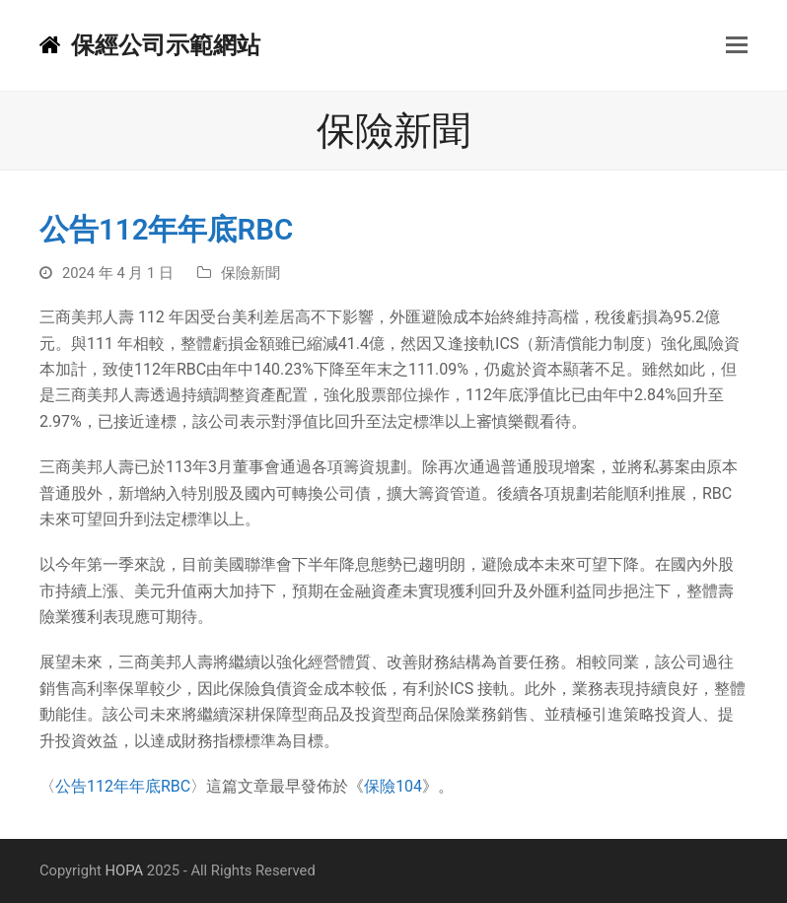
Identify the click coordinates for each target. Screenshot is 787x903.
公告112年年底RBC (122, 786)
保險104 (393, 786)
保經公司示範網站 (149, 45)
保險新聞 (250, 273)
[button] (737, 45)
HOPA (125, 870)
